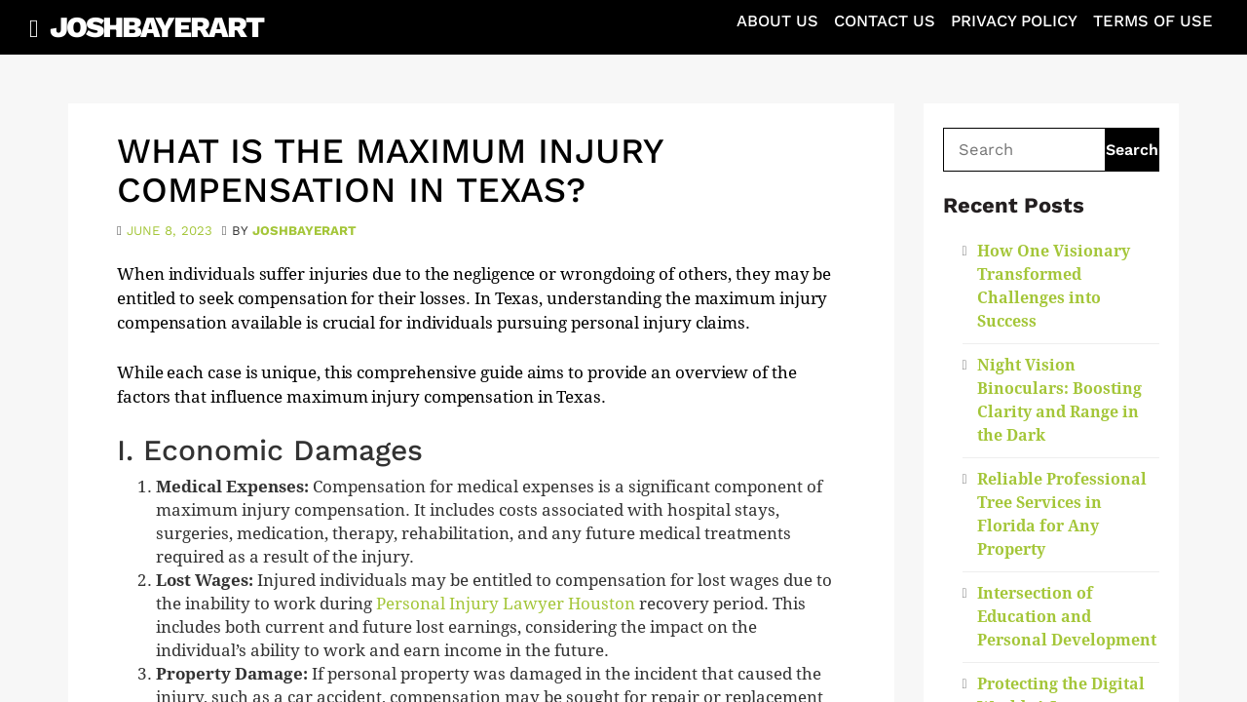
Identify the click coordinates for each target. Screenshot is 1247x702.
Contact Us (884, 21)
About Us (777, 21)
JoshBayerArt (156, 27)
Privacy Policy (1014, 21)
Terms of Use (1153, 21)
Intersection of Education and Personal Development (1066, 616)
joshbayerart (304, 230)
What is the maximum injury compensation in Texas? (389, 171)
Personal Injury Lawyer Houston (505, 604)
